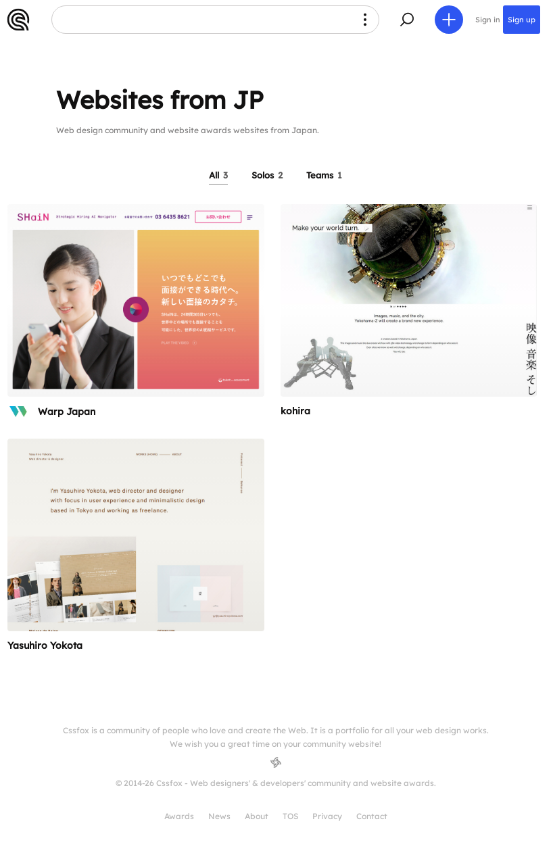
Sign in (487, 19)
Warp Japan (66, 412)
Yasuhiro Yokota (44, 645)
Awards (179, 816)
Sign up (521, 19)
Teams (324, 175)
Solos (267, 175)
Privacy (327, 816)
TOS (290, 816)
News (219, 816)
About (256, 816)
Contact (371, 816)
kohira (295, 411)
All (218, 175)
